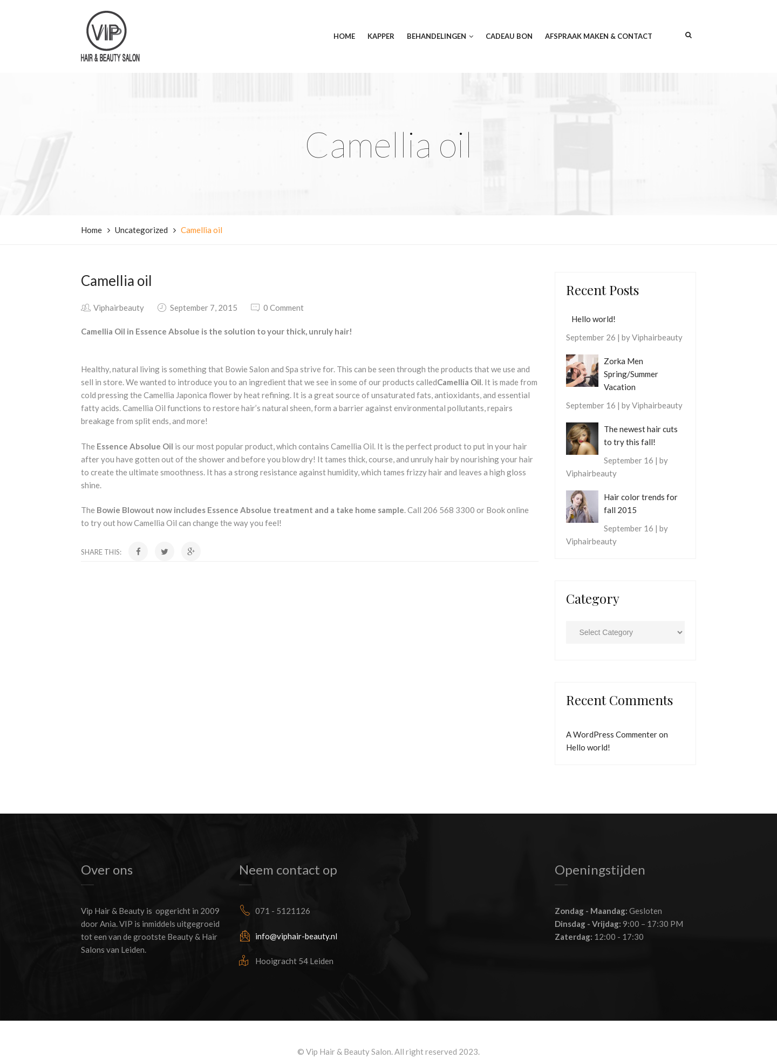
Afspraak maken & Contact (598, 36)
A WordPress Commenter (611, 734)
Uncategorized (141, 230)
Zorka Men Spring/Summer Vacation (631, 374)
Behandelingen (436, 36)
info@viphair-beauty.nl (296, 936)
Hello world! (593, 319)
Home (344, 36)
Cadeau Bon (509, 36)
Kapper (380, 36)
